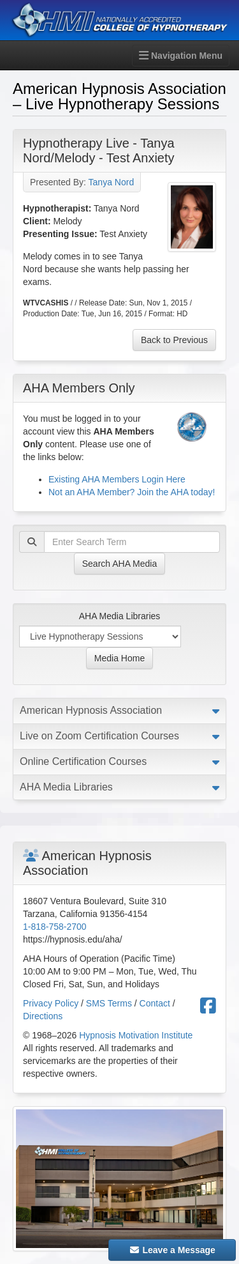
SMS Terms (109, 1003)
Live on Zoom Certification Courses (99, 735)
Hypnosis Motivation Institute (135, 1035)
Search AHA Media (119, 564)
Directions (42, 1016)
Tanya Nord (111, 182)
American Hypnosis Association (91, 710)
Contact (155, 1003)
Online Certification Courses (83, 761)
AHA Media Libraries (120, 616)
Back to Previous (174, 340)
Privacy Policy (50, 1003)
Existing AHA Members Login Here (116, 479)
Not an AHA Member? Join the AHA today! (131, 492)
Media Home (119, 658)
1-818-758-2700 (55, 926)
